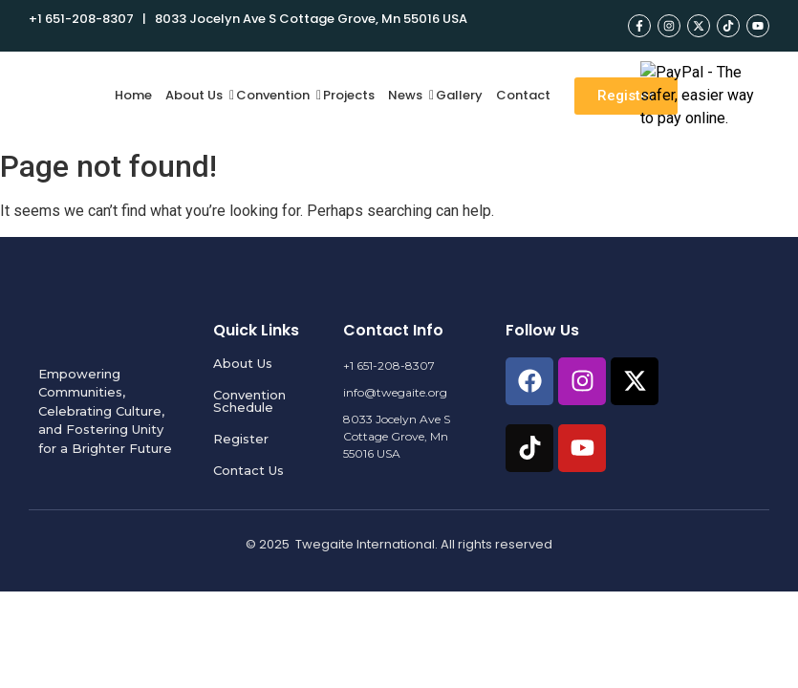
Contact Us (248, 470)
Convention (275, 95)
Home (133, 95)
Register (241, 438)
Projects (349, 95)
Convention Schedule (249, 401)
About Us (196, 95)
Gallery (459, 95)
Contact (523, 95)
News (407, 95)
